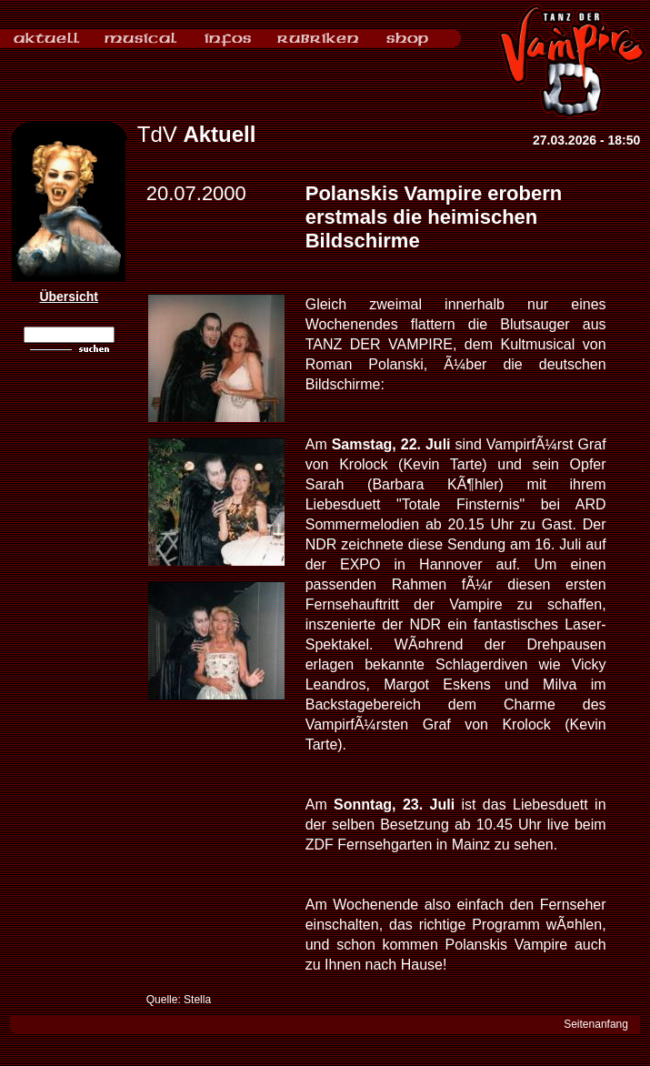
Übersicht (68, 296)
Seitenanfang (596, 1024)
